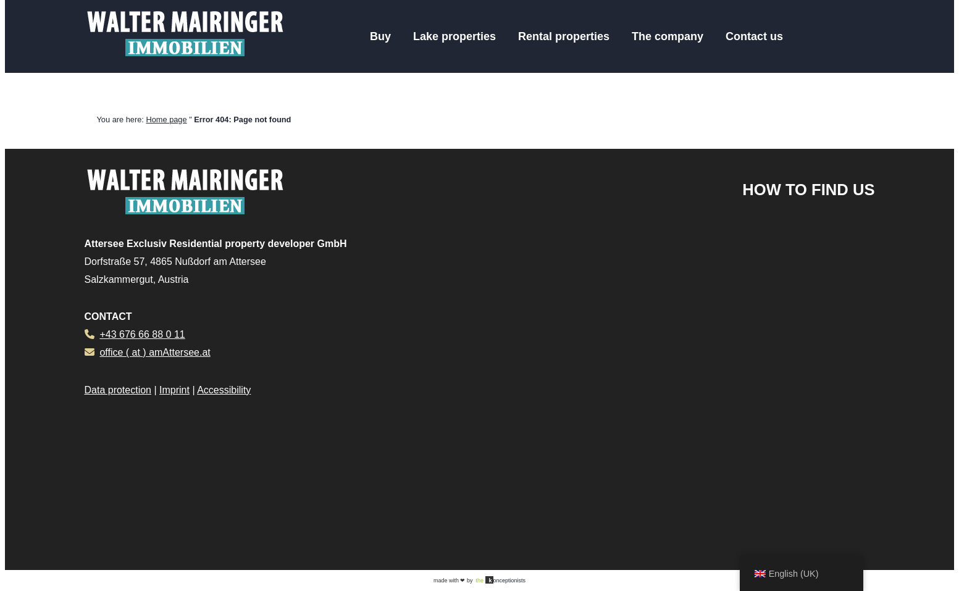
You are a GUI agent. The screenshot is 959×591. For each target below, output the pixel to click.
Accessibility (224, 390)
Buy (380, 36)
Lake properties (454, 36)
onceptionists (500, 580)
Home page (166, 119)
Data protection (118, 390)
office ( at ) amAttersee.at (154, 352)
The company (667, 36)
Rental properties (563, 36)
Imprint (174, 390)
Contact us (754, 36)
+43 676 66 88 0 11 (142, 334)
